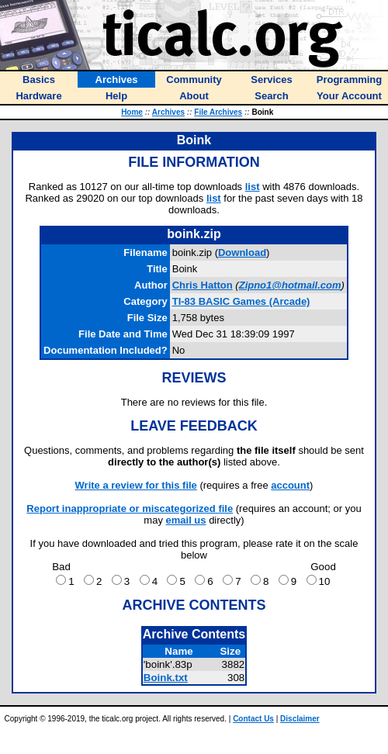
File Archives (218, 112)
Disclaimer (300, 718)
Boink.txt (166, 677)
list (252, 186)
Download (242, 252)
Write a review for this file (136, 485)
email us (186, 520)
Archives (168, 112)
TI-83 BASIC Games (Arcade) (241, 301)
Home (132, 112)
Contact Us (253, 718)
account (290, 485)
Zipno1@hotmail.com (290, 285)
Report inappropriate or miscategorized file (129, 508)
